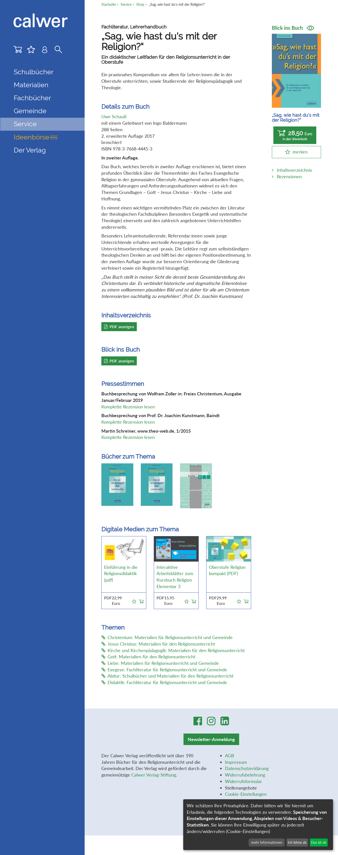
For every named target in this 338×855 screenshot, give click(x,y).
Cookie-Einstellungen (246, 794)
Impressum (236, 762)
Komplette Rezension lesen (128, 406)
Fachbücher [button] (32, 98)
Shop (140, 4)
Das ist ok (318, 842)
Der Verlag (30, 150)
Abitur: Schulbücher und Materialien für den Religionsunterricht (167, 676)
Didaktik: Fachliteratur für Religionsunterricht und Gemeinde (164, 682)
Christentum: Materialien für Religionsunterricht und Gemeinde (167, 637)
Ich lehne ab (297, 842)
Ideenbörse (35, 137)
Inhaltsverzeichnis (294, 170)
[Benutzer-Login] (44, 51)
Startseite (108, 4)
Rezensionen (289, 176)
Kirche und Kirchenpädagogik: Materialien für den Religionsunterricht (173, 650)
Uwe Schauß (113, 116)
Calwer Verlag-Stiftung (153, 775)
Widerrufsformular (243, 781)
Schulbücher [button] (33, 72)
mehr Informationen (266, 842)
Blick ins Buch (293, 28)
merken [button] (300, 151)
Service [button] (25, 124)
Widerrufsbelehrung (245, 775)
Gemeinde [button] (30, 111)
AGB (229, 755)
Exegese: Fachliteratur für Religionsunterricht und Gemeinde (164, 669)
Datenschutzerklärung (247, 768)
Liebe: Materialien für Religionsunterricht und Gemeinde (160, 663)
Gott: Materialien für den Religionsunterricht (148, 656)
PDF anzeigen (119, 326)
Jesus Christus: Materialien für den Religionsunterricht (158, 644)
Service (126, 4)
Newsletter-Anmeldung (211, 739)
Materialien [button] (31, 85)
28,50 (295, 135)
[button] (134, 601)
